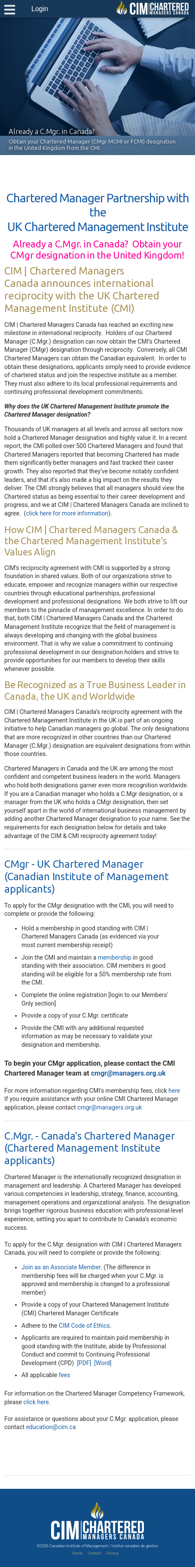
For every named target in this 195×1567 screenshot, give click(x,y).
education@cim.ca (51, 1427)
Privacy (112, 1553)
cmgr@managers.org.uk (128, 1073)
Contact (94, 1553)
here (174, 1090)
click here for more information (67, 513)
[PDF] (84, 1363)
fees (64, 1375)
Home (77, 1553)
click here (36, 1402)
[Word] (102, 1363)
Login (39, 8)
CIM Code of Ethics (84, 1325)
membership (114, 957)
